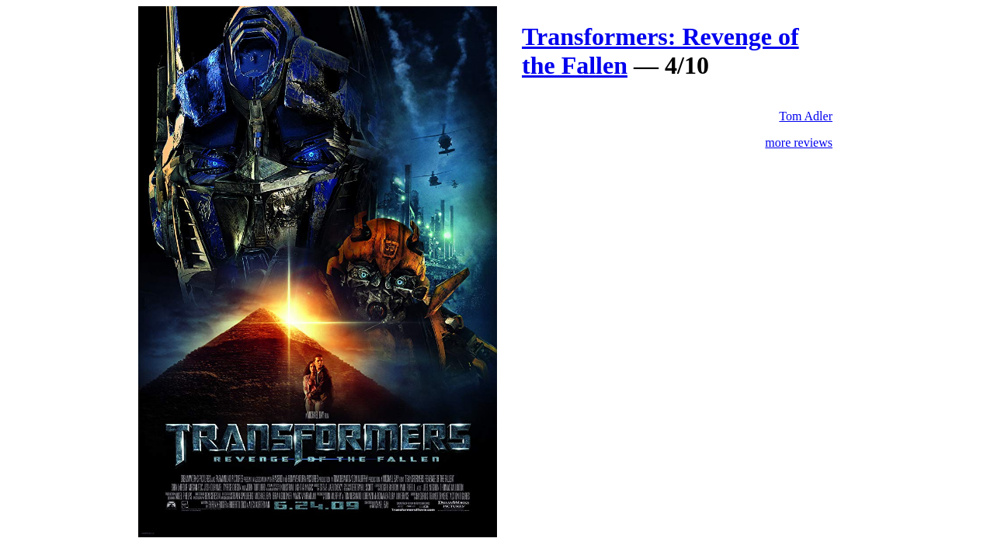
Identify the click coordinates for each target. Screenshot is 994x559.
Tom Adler (805, 116)
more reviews (798, 142)
